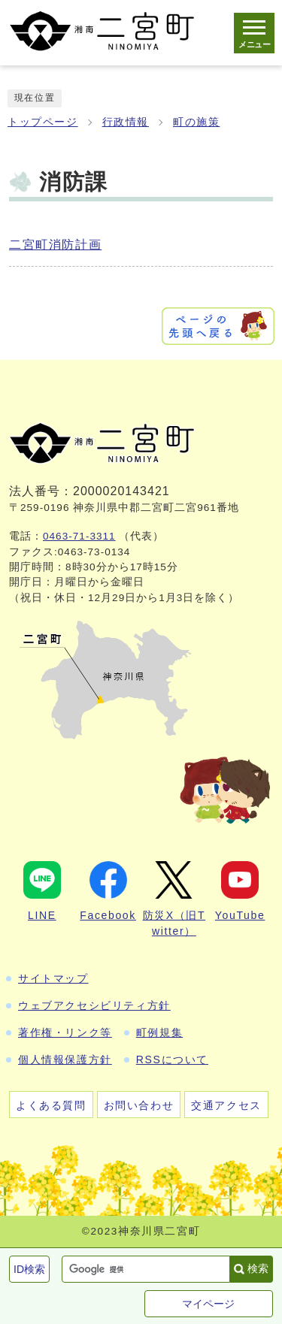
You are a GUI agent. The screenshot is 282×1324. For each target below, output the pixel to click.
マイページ (208, 1304)
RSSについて (172, 1059)
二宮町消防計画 (55, 244)
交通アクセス (226, 1105)
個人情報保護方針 (65, 1059)
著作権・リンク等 (65, 1032)
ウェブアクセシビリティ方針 (94, 1005)
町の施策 (196, 122)
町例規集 (159, 1032)
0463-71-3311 (79, 536)
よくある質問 (51, 1105)
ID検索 (29, 1269)
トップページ (43, 122)
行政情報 (125, 122)
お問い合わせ (139, 1105)
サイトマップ (53, 978)
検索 (257, 1268)
